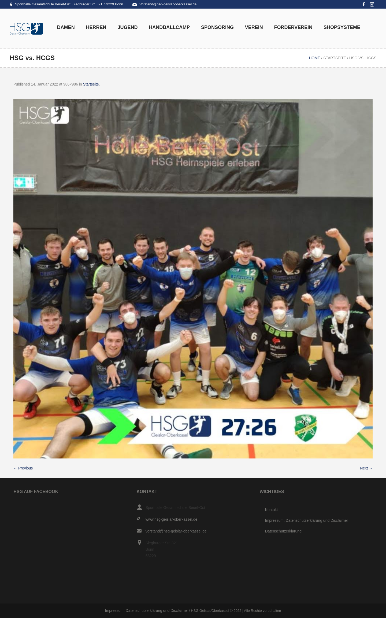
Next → (366, 468)
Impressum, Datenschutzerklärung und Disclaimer (306, 520)
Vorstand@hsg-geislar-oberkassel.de (167, 4)
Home (314, 58)
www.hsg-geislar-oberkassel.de (172, 519)
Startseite (334, 58)
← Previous (23, 468)
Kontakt (271, 510)
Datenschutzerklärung (283, 531)
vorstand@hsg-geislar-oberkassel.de (176, 531)
